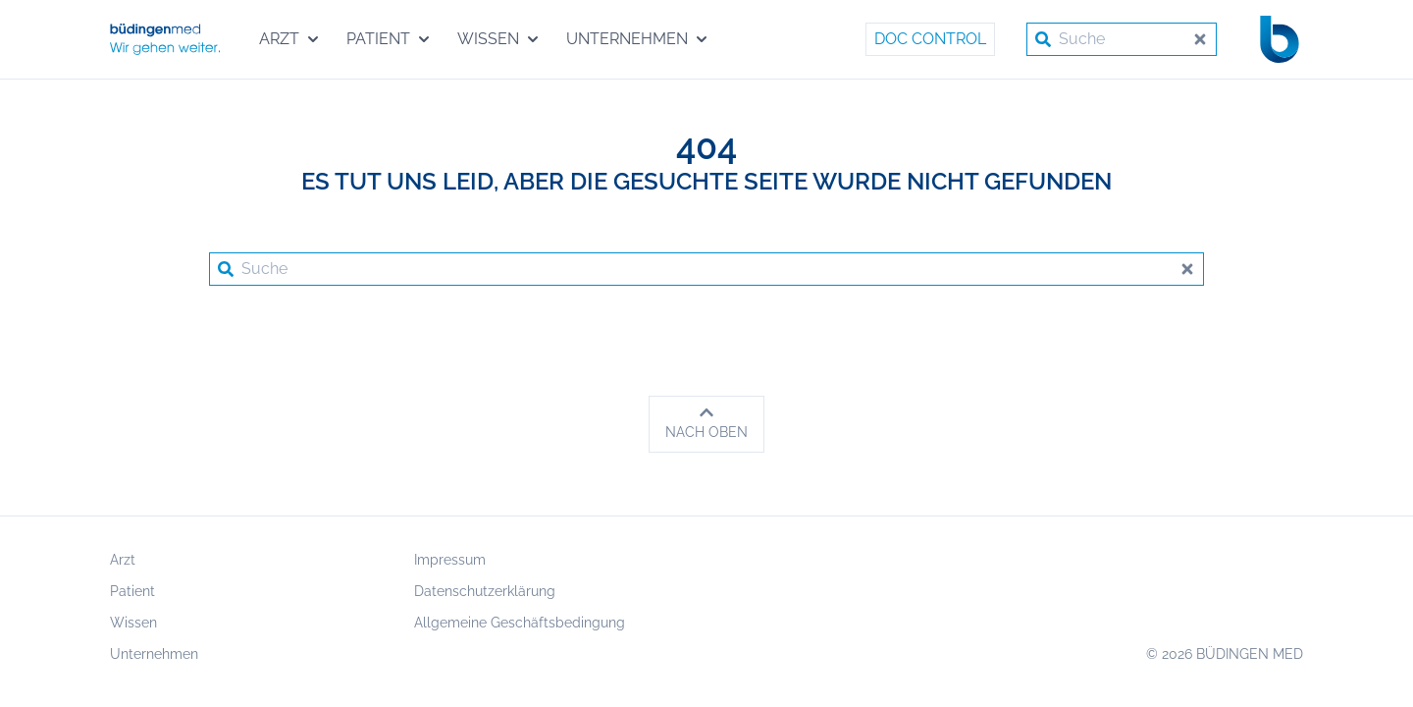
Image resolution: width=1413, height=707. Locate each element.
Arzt (122, 560)
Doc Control (930, 38)
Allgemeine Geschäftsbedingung (519, 622)
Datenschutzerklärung (484, 591)
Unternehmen (154, 654)
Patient (132, 591)
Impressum (450, 560)
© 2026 (1224, 654)
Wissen (133, 622)
